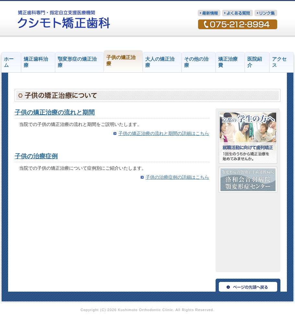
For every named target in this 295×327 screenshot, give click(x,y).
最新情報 (209, 13)
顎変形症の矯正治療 (77, 62)
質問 (237, 13)
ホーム (9, 62)
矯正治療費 (228, 62)
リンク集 (265, 13)
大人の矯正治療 (159, 62)
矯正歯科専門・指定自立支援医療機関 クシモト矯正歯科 (64, 19)
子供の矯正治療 (121, 60)
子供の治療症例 (36, 156)
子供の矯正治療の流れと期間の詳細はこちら (163, 133)
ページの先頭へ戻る (248, 285)
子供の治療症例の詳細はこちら (177, 177)
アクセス (279, 62)
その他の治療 (196, 62)
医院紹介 (254, 62)
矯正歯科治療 (36, 62)
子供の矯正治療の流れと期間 (55, 112)
